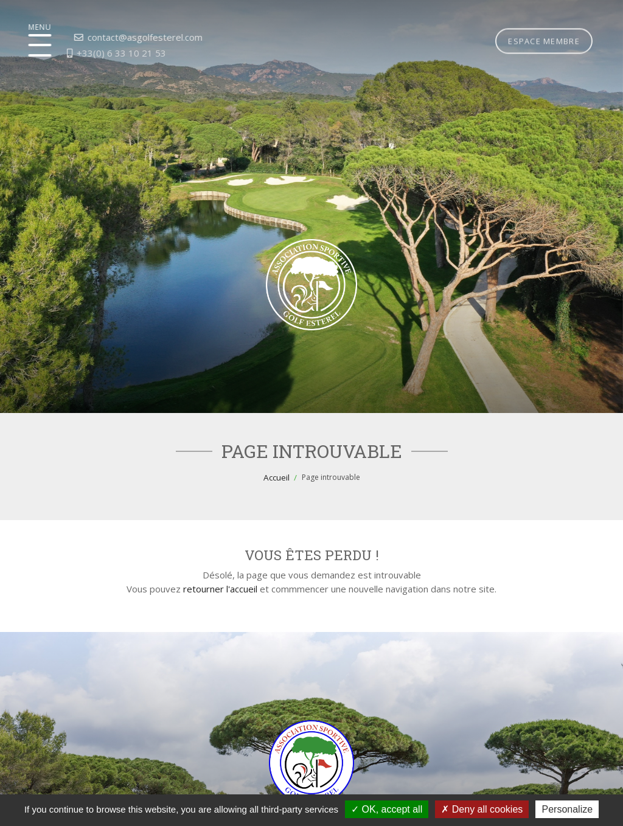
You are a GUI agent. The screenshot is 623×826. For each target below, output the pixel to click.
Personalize (567, 809)
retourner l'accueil (220, 589)
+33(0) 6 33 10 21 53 (85, 53)
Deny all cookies (482, 809)
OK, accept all (386, 809)
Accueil (276, 477)
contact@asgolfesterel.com (109, 37)
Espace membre (544, 17)
